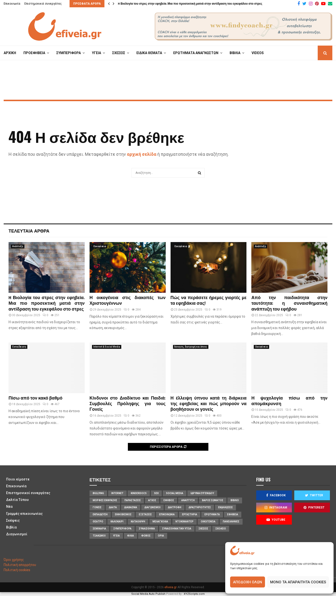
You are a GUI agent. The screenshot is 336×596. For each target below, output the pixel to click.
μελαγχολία (160, 521)
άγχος (152, 500)
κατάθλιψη (138, 521)
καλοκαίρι (117, 521)
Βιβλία (11, 527)
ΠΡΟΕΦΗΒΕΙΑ (34, 53)
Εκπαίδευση (19, 346)
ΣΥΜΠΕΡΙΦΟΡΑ (68, 53)
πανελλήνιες (231, 521)
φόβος (146, 535)
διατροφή (174, 507)
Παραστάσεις (132, 500)
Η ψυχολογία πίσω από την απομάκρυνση (289, 401)
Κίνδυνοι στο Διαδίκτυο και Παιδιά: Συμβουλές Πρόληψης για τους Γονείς (128, 404)
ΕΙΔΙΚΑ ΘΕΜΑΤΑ (149, 53)
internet (117, 493)
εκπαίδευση (100, 514)
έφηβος (168, 500)
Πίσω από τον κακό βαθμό (35, 398)
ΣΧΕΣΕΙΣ (118, 53)
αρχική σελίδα (141, 154)
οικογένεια (208, 521)
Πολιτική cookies (17, 570)
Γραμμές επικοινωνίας (24, 514)
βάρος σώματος (212, 500)
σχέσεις (203, 528)
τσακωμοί (99, 535)
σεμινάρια (99, 528)
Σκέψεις (13, 520)
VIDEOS (258, 53)
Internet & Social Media (106, 346)
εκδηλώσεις (225, 507)
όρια (161, 535)
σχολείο (220, 528)
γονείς (97, 507)
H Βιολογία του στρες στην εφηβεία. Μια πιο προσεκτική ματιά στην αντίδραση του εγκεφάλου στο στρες (190, 3)
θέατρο (98, 521)
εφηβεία (232, 514)
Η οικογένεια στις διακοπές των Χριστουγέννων (128, 300)
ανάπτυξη (188, 500)
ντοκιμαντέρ (184, 521)
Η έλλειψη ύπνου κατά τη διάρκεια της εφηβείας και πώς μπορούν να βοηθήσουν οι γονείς (209, 404)
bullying (98, 493)
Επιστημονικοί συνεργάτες (43, 3)
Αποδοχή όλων (247, 582)
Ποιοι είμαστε (18, 479)
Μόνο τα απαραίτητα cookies (298, 582)
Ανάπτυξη (17, 246)
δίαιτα (113, 507)
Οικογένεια (99, 246)
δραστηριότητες (200, 507)
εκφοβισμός (123, 514)
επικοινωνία (167, 514)
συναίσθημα (147, 528)
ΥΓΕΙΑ (96, 53)
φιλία (130, 535)
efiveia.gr (170, 587)
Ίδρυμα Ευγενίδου (202, 493)
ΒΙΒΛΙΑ (235, 53)
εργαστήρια (189, 514)
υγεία (116, 535)
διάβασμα (130, 507)
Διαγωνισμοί (16, 534)
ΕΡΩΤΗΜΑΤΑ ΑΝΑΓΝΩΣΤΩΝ (195, 53)
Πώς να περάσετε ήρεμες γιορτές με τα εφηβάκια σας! (209, 300)
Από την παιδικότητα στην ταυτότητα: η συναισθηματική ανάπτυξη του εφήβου (289, 303)
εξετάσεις (145, 514)
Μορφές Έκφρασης (105, 500)
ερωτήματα (212, 514)
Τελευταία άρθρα (29, 230)
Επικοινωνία (12, 3)
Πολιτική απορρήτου (20, 565)
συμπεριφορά (122, 528)
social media (174, 493)
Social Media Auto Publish (148, 594)
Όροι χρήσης (14, 560)
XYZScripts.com (194, 594)
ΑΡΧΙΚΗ (10, 53)
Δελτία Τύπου (17, 500)
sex (156, 493)
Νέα (9, 506)
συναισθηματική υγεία (176, 528)
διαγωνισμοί (152, 507)
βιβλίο (235, 500)
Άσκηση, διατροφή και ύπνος (190, 346)
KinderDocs (139, 493)
